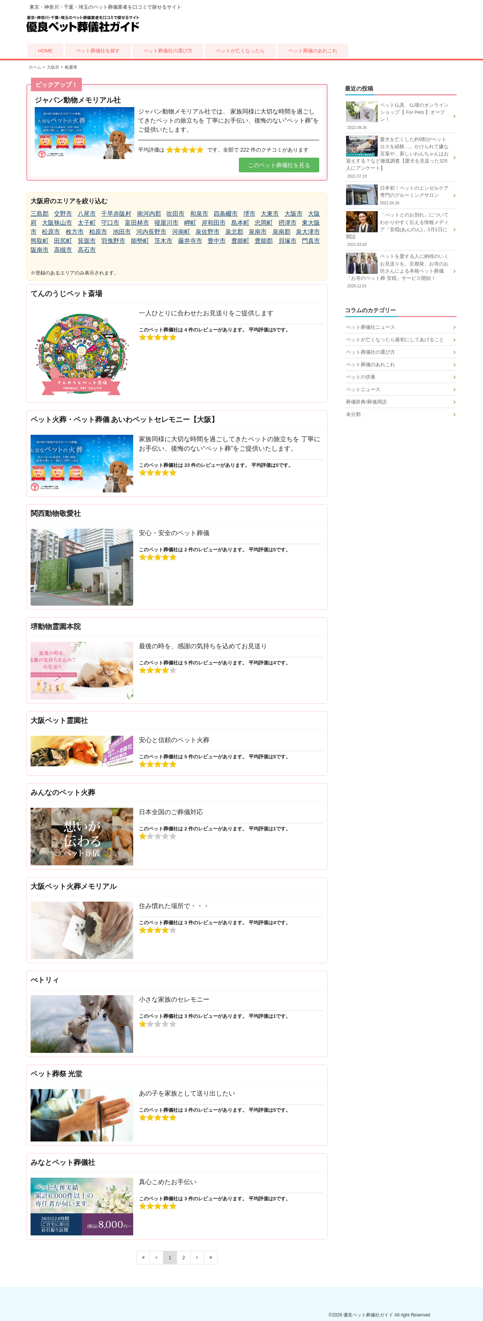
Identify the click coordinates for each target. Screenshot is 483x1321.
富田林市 (137, 222)
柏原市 (98, 232)
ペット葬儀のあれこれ (312, 51)
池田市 (122, 232)
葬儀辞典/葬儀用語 (366, 402)
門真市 (311, 241)
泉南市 (258, 232)
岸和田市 (214, 222)
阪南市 (40, 250)
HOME (45, 51)
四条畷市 (226, 213)
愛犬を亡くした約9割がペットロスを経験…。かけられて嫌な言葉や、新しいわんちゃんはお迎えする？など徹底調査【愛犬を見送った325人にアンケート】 (398, 157)
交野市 (63, 213)
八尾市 (87, 213)
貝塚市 (287, 241)
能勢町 (140, 241)
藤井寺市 (190, 241)
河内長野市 (151, 232)
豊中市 (217, 241)
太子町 (87, 222)
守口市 (110, 222)
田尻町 (63, 241)
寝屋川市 (166, 222)
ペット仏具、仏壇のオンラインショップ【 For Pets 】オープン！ (398, 115)
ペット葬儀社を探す (98, 51)
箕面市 (87, 241)
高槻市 (63, 250)
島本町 (240, 222)
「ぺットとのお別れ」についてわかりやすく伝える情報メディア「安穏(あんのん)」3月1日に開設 (398, 229)
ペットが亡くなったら (240, 51)
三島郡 (40, 213)
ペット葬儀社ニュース (370, 327)
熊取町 (40, 241)
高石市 (87, 250)
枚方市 (75, 232)
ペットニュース (363, 389)
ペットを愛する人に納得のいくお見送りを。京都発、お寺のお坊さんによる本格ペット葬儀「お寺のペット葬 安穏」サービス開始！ (398, 271)
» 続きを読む (177, 343)
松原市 (51, 232)
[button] (279, 165)
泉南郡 (281, 232)
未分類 (353, 414)
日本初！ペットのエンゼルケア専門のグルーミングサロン (398, 195)
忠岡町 (264, 222)
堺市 (249, 213)
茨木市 (163, 241)
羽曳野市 (113, 241)
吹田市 (175, 213)
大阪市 (294, 213)
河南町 (181, 232)
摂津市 (287, 222)
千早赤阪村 (116, 213)
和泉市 (199, 213)
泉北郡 (234, 232)
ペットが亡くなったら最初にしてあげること (395, 339)
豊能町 (240, 241)
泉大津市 (308, 232)
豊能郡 (264, 241)
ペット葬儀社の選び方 (167, 51)
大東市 (270, 213)
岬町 (190, 222)
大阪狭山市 (57, 222)
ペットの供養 (360, 377)
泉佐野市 (207, 232)
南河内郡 (149, 213)
